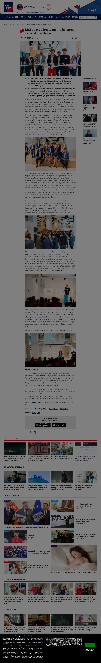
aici (3, 653)
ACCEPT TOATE (90, 645)
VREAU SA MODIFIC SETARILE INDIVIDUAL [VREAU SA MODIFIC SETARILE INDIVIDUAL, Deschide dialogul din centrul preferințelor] (89, 650)
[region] (50, 648)
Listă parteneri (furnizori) (51, 646)
